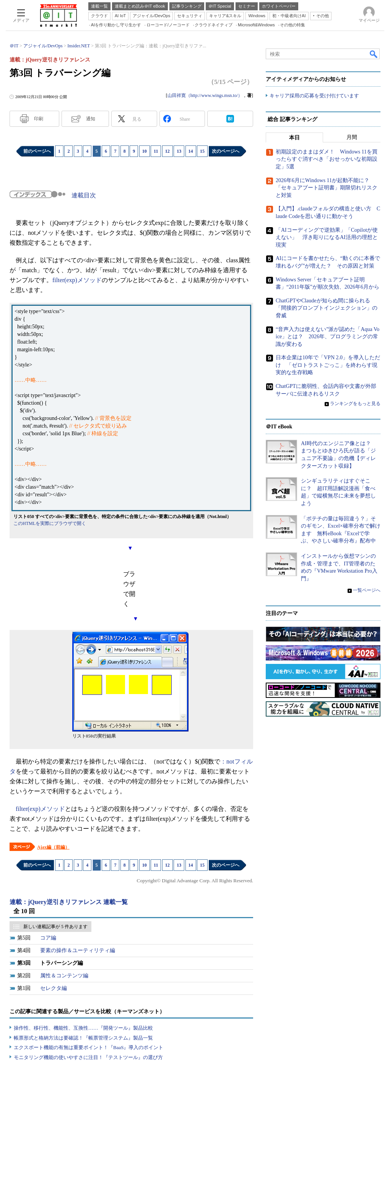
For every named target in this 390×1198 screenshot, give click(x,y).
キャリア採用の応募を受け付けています (314, 95)
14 (190, 151)
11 (156, 151)
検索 (374, 53)
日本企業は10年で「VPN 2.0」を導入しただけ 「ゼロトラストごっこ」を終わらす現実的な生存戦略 (328, 365)
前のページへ (37, 151)
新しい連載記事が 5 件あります (55, 926)
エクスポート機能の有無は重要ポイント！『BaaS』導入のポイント (88, 1047)
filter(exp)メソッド (77, 280)
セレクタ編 (53, 988)
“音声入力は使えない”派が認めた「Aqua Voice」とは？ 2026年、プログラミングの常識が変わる (327, 336)
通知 (90, 118)
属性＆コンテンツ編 (64, 975)
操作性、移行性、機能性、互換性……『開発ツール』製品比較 (83, 1028)
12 (167, 151)
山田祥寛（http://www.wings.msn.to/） (204, 95)
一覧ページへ (366, 590)
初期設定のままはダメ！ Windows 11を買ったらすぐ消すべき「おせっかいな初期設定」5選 (326, 159)
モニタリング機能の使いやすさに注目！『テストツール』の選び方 (88, 1057)
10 (144, 151)
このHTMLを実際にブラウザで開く (49, 523)
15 (202, 151)
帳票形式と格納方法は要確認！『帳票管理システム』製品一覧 (83, 1038)
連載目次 (84, 195)
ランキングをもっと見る (355, 403)
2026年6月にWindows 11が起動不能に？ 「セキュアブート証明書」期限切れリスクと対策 (326, 188)
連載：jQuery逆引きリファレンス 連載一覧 (69, 902)
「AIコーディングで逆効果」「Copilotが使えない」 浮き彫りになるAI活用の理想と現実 (327, 237)
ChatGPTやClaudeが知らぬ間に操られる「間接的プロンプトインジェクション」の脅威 (326, 308)
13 (179, 151)
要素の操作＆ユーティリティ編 (77, 950)
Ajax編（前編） (53, 847)
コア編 (48, 938)
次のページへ (225, 151)
